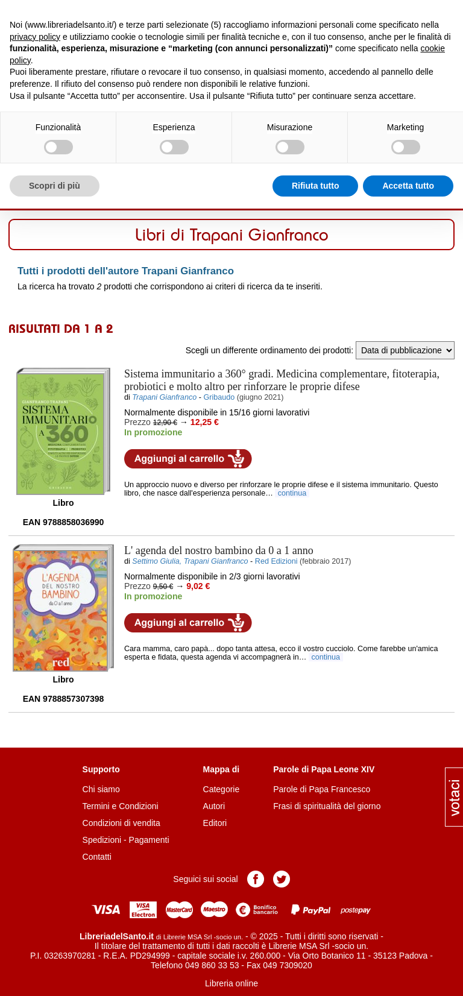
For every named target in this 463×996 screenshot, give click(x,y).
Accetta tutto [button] (408, 186)
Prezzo (137, 422)
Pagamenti (149, 840)
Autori (214, 806)
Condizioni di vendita (121, 823)
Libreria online (231, 983)
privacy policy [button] (35, 37)
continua (292, 493)
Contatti (97, 857)
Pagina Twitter (281, 879)
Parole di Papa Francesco (321, 789)
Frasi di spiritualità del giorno (326, 806)
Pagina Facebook (255, 879)
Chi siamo (101, 789)
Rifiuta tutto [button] (315, 186)
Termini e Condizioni (121, 806)
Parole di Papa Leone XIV (323, 769)
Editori (215, 823)
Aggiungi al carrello (188, 458)
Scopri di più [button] (54, 186)
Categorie (221, 789)
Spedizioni (102, 840)
